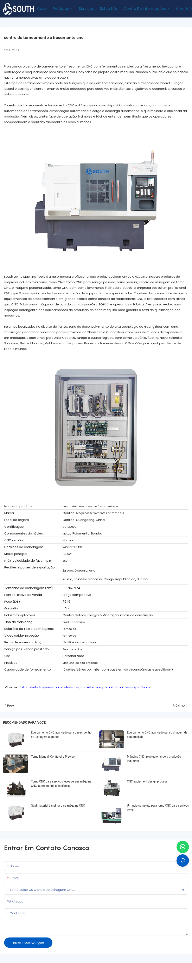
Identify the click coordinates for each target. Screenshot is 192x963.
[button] (191, 9)
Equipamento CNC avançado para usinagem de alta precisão (157, 734)
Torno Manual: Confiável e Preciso (53, 756)
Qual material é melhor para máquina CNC (58, 805)
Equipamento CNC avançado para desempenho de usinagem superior (61, 734)
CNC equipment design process (147, 781)
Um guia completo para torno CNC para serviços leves (158, 808)
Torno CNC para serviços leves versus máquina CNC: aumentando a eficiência (61, 783)
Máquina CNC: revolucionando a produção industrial (154, 759)
